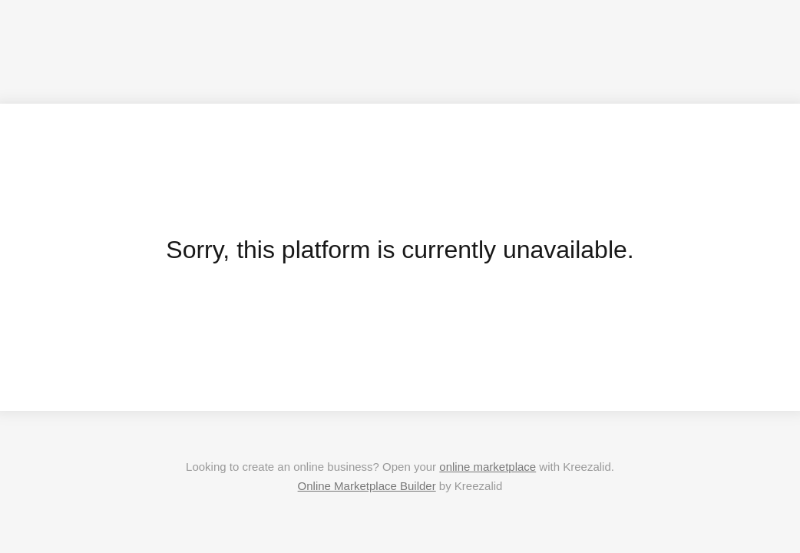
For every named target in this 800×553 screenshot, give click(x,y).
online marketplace (487, 466)
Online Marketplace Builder (367, 485)
